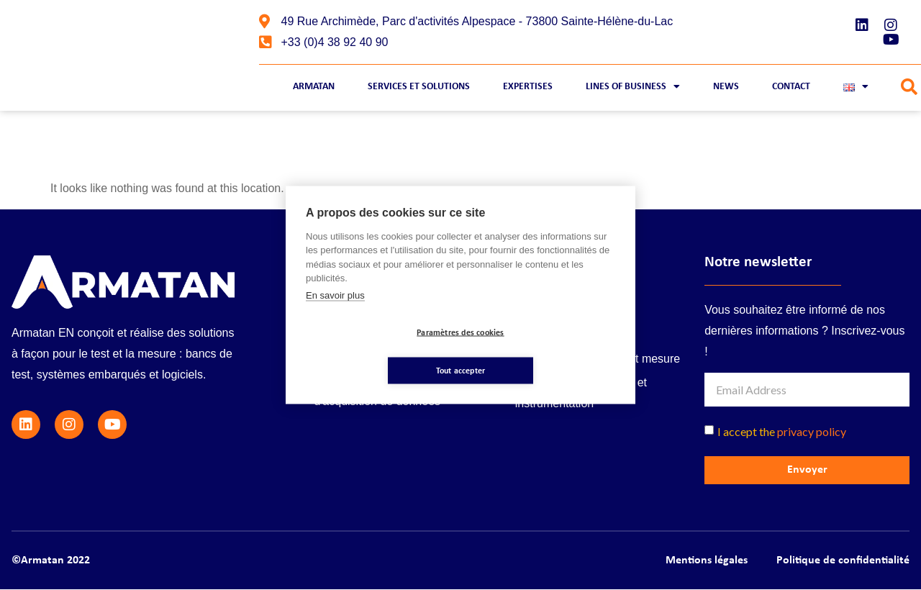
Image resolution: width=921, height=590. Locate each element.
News (726, 86)
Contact (791, 86)
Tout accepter (546, 352)
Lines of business (633, 87)
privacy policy (811, 431)
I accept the (781, 431)
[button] (909, 87)
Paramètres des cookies (374, 352)
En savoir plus (335, 314)
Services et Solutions (419, 86)
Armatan (314, 86)
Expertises (528, 86)
